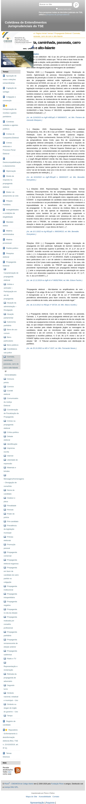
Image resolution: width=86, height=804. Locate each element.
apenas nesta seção (64, 9)
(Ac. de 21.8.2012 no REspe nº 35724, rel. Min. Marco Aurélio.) (52, 305)
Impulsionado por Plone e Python (43, 793)
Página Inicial (41, 33)
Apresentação (37, 802)
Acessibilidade (45, 797)
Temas (5, 72)
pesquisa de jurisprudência (57, 14)
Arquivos (50, 802)
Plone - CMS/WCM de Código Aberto (19, 784)
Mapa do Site (31, 797)
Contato (55, 797)
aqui (9, 772)
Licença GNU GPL (11, 787)
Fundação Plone (57, 784)
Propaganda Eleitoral (63, 33)
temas (50, 33)
